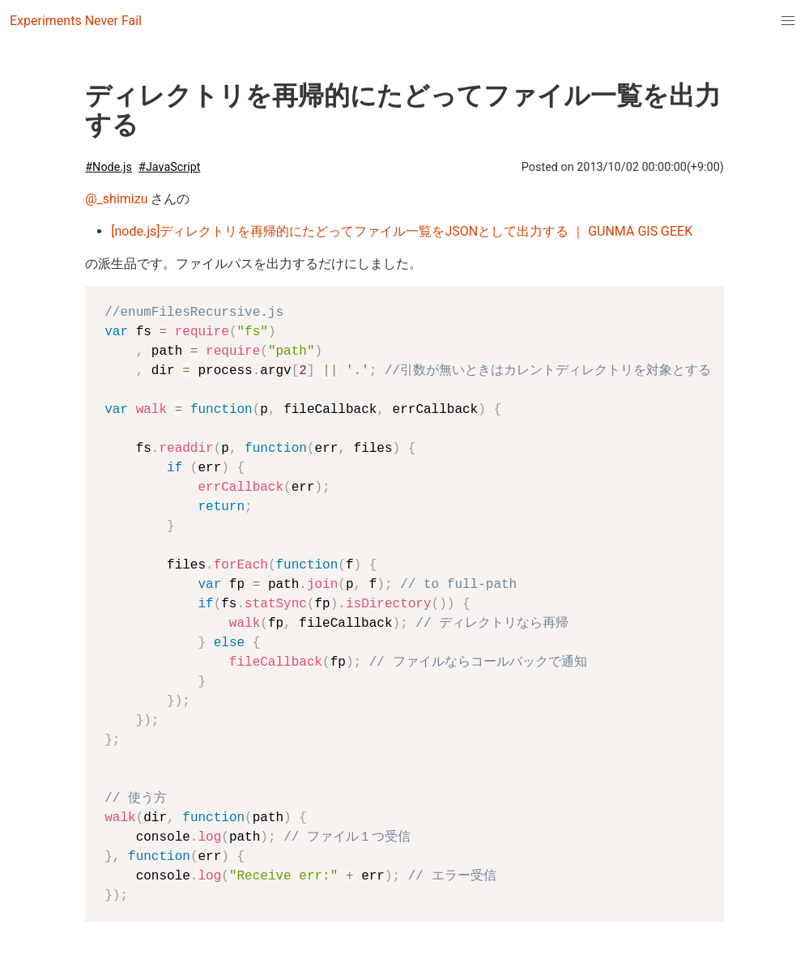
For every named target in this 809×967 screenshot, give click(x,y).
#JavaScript (169, 167)
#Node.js (108, 167)
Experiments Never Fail (76, 20)
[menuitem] (788, 21)
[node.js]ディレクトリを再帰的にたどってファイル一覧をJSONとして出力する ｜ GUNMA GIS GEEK (401, 231)
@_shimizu (116, 199)
